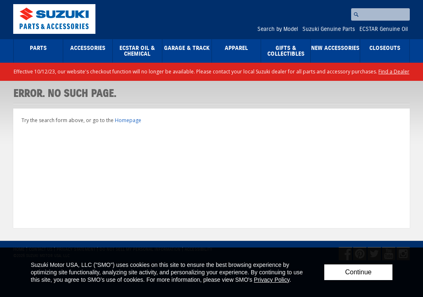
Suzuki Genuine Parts (328, 29)
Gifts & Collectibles (285, 51)
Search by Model (277, 29)
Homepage (128, 120)
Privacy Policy (272, 279)
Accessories (87, 48)
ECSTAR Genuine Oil (383, 29)
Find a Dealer (393, 71)
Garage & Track (187, 48)
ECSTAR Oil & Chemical (137, 51)
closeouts (384, 48)
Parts (38, 48)
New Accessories (335, 48)
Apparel (236, 48)
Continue (358, 272)
